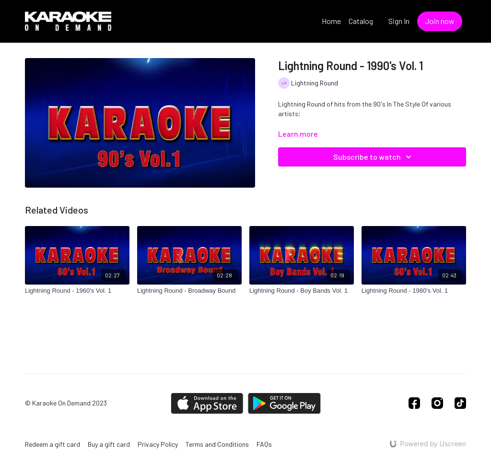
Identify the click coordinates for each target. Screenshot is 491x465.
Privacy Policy (158, 444)
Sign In (398, 20)
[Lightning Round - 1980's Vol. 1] (414, 291)
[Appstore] (207, 403)
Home (331, 20)
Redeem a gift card (52, 444)
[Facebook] (414, 403)
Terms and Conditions (217, 444)
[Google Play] (284, 403)
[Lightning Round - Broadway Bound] (189, 291)
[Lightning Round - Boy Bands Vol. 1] (301, 291)
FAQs (264, 444)
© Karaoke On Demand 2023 (66, 403)
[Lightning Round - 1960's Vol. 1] (77, 291)
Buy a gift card (109, 444)
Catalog (361, 20)
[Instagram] (437, 403)
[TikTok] (460, 403)
